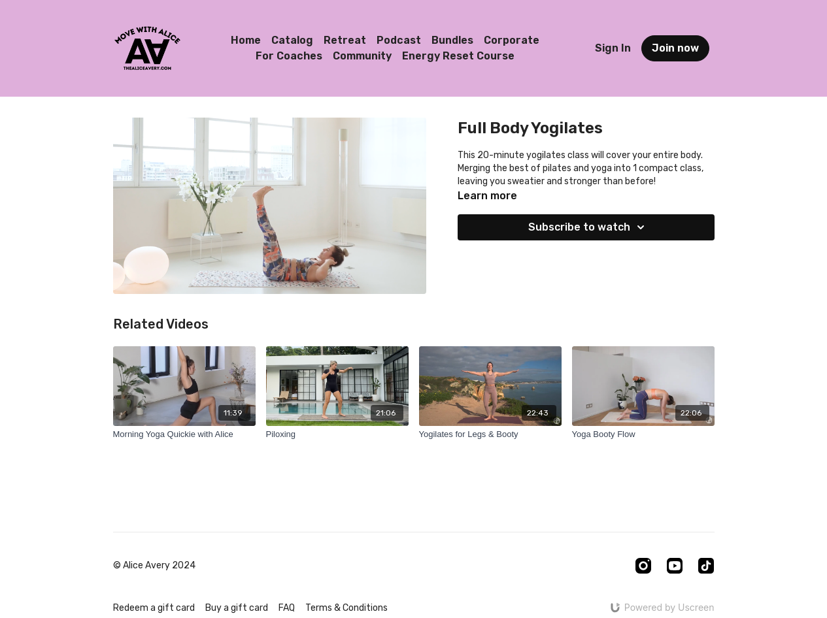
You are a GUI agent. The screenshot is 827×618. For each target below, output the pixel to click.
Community (362, 56)
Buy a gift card (236, 607)
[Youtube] (675, 566)
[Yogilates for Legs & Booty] (490, 434)
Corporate (511, 40)
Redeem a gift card (154, 607)
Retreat (345, 40)
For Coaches (289, 56)
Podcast (399, 40)
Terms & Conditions (346, 607)
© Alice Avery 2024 (154, 565)
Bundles (452, 40)
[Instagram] (643, 566)
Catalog (292, 40)
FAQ (286, 607)
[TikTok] (706, 566)
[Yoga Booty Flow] (643, 434)
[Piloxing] (337, 434)
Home (246, 40)
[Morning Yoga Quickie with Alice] (184, 434)
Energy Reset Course (458, 56)
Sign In (613, 48)
